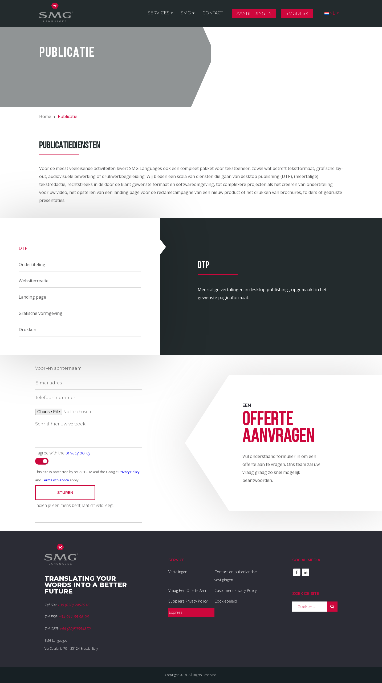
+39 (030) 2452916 (73, 604)
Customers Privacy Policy (235, 590)
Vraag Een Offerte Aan (187, 590)
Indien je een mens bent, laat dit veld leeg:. (74, 505)
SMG (190, 13)
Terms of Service (55, 480)
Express (175, 612)
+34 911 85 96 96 (73, 616)
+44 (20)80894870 (74, 628)
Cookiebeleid (225, 601)
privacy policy (78, 453)
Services (164, 13)
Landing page (32, 297)
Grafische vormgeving (40, 313)
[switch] (41, 461)
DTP (23, 248)
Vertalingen (177, 571)
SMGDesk (298, 14)
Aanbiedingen (256, 14)
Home (45, 116)
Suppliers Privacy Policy (188, 601)
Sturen (65, 492)
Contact (216, 13)
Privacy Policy (129, 471)
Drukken (27, 329)
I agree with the (62, 453)
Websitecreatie (33, 281)
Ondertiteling (32, 264)
